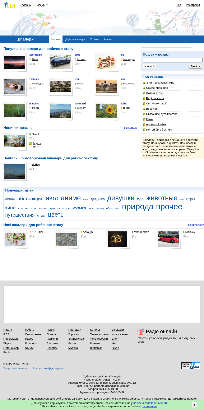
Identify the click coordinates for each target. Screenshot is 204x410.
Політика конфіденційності (49, 368)
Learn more (150, 406)
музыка (79, 208)
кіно (123, 79)
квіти (123, 103)
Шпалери (31, 343)
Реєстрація (193, 4)
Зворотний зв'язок (15, 368)
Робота (29, 329)
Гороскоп (74, 334)
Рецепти (52, 347)
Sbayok (34, 134)
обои (109, 208)
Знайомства (76, 338)
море (66, 208)
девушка (98, 199)
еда (140, 199)
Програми (74, 329)
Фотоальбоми (99, 338)
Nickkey (80, 59)
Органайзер (11, 347)
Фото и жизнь (153, 93)
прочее (169, 206)
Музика (73, 347)
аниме (71, 198)
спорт (41, 215)
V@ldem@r (140, 232)
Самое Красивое (155, 87)
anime (10, 199)
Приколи (52, 338)
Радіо (6, 352)
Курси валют (120, 334)
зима (182, 200)
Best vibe (150, 108)
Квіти (148, 119)
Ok (194, 404)
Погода (51, 334)
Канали (108, 39)
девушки (120, 198)
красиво (43, 208)
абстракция (30, 198)
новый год (100, 209)
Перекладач (11, 338)
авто (77, 54)
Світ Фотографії (155, 103)
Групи (115, 347)
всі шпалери (196, 224)
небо (90, 208)
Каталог (95, 329)
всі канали (131, 127)
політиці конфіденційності (150, 403)
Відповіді (96, 347)
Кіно (114, 343)
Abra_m (87, 232)
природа (34, 103)
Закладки (118, 329)
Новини (95, 343)
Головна (25, 4)
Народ (29, 338)
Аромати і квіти (154, 124)
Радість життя (153, 98)
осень (117, 209)
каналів (156, 77)
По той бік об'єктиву (157, 129)
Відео (7, 343)
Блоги (115, 338)
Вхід (178, 4)
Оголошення (33, 334)
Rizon (33, 59)
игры (190, 199)
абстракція (35, 54)
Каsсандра (128, 59)
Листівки (52, 343)
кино (10, 207)
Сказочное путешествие (160, 114)
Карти (72, 343)
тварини (34, 79)
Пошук (51, 329)
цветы (56, 214)
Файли (29, 347)
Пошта (7, 329)
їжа (122, 54)
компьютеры (27, 208)
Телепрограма (99, 334)
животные (161, 198)
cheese (34, 108)
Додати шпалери (75, 39)
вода (85, 199)
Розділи (40, 4)
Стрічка (94, 39)
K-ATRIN (36, 232)
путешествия (20, 215)
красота (55, 208)
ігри (77, 79)
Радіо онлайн (161, 331)
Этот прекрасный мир (158, 82)
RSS (6, 334)
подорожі (80, 103)
